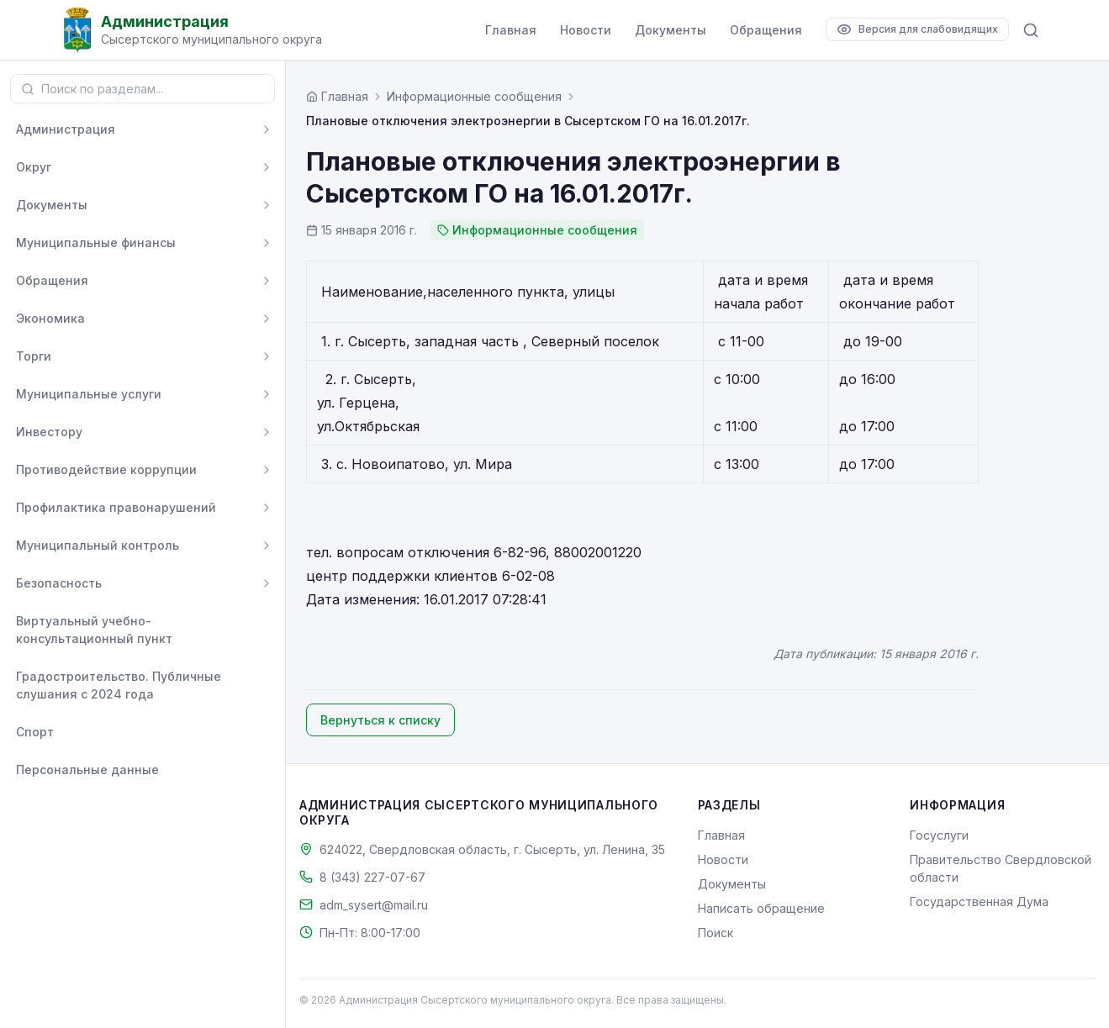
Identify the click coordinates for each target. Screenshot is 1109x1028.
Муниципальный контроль (97, 545)
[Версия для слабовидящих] (917, 29)
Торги (33, 356)
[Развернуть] (266, 129)
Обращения (766, 30)
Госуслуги (939, 835)
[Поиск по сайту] (1031, 30)
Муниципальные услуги (88, 394)
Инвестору (49, 431)
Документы (670, 30)
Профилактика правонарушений (116, 507)
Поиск (715, 932)
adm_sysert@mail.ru (373, 905)
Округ (33, 167)
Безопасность (59, 583)
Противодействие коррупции (106, 469)
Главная (510, 30)
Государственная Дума (979, 901)
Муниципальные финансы (96, 242)
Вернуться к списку (380, 720)
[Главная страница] (337, 96)
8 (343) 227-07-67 (372, 877)
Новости (585, 30)
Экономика (50, 318)
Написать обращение (761, 908)
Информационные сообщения (474, 96)
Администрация (65, 129)
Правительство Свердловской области (1000, 868)
